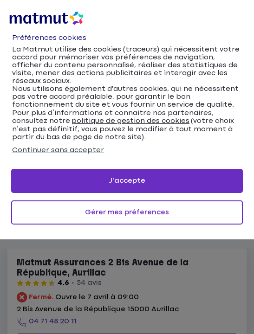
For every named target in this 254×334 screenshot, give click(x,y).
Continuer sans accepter (58, 150)
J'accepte (127, 181)
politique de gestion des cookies (130, 121)
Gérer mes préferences (127, 212)
